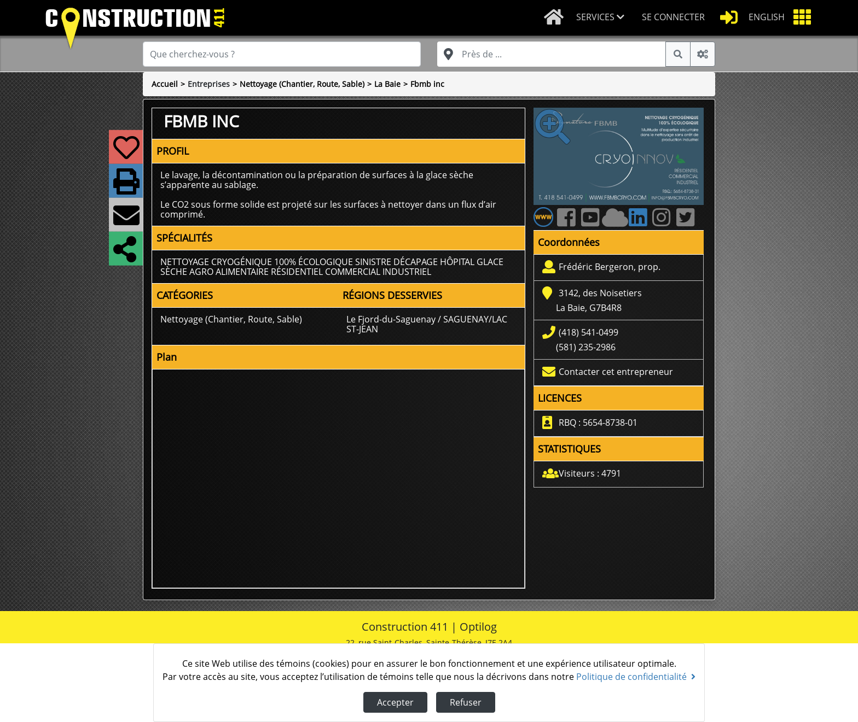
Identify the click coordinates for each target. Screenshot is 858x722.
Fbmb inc (427, 84)
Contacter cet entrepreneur (616, 372)
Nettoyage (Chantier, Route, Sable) (302, 84)
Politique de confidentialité (635, 677)
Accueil (165, 84)
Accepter (395, 702)
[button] (604, 18)
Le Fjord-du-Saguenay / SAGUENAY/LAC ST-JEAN (426, 324)
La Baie (387, 84)
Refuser (466, 702)
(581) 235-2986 (586, 347)
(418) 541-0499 (588, 332)
